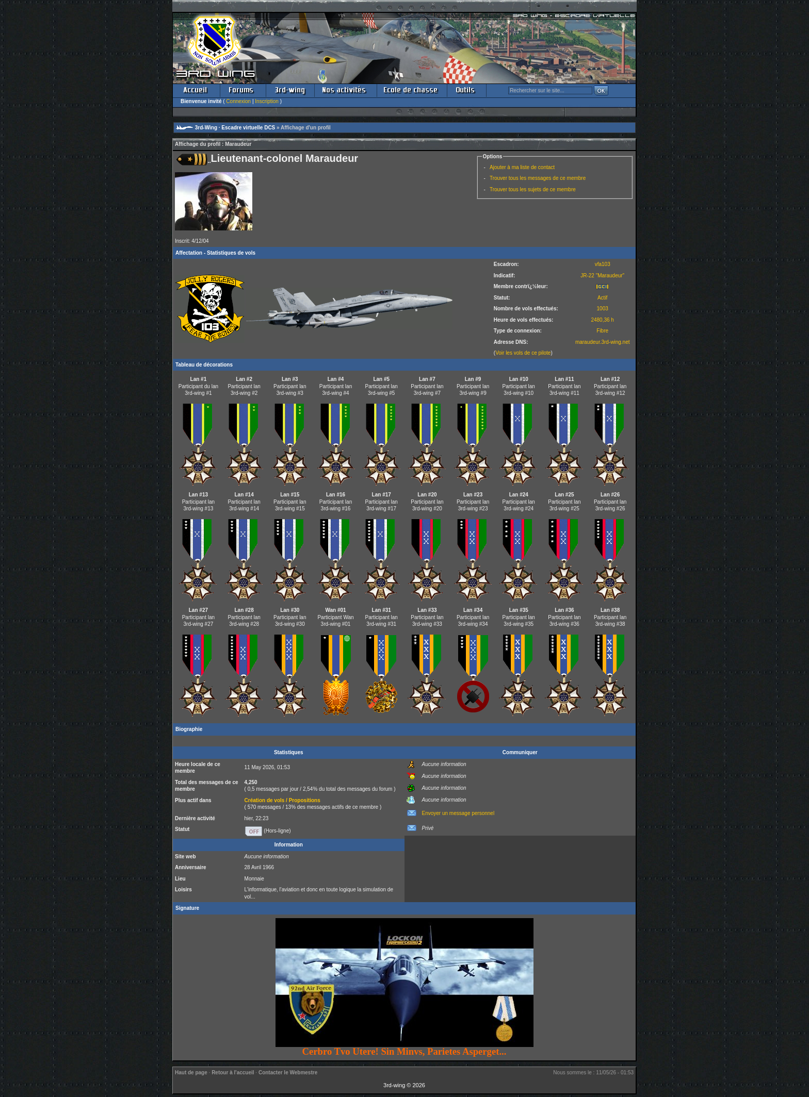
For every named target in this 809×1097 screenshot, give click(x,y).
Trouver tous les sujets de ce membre (533, 189)
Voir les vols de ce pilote (523, 353)
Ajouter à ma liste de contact (522, 167)
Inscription (267, 101)
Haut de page (191, 1072)
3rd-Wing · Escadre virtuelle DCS (235, 127)
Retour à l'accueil (233, 1072)
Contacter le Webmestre (287, 1072)
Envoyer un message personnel (458, 813)
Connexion (238, 101)
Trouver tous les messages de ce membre (538, 178)
